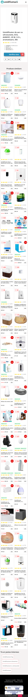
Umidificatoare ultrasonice (10, 661)
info (12, 93)
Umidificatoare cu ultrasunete (11, 666)
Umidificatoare (7, 670)
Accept (20, 695)
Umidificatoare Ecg (8, 657)
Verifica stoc (16, 54)
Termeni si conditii (11, 680)
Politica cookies (18, 682)
